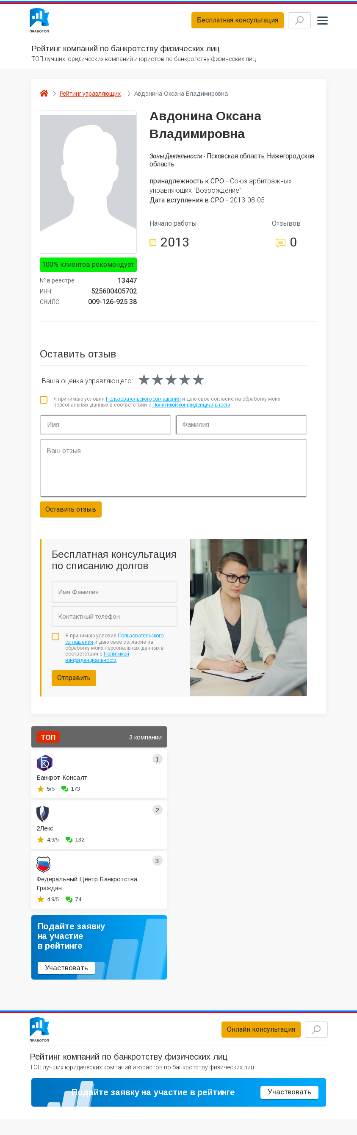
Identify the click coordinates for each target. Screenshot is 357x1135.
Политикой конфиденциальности (191, 409)
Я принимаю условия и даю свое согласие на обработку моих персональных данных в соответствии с (167, 406)
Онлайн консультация (247, 1037)
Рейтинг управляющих (90, 98)
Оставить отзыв (70, 514)
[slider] (171, 384)
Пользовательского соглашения (143, 404)
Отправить (74, 682)
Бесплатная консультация (223, 23)
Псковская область (235, 160)
